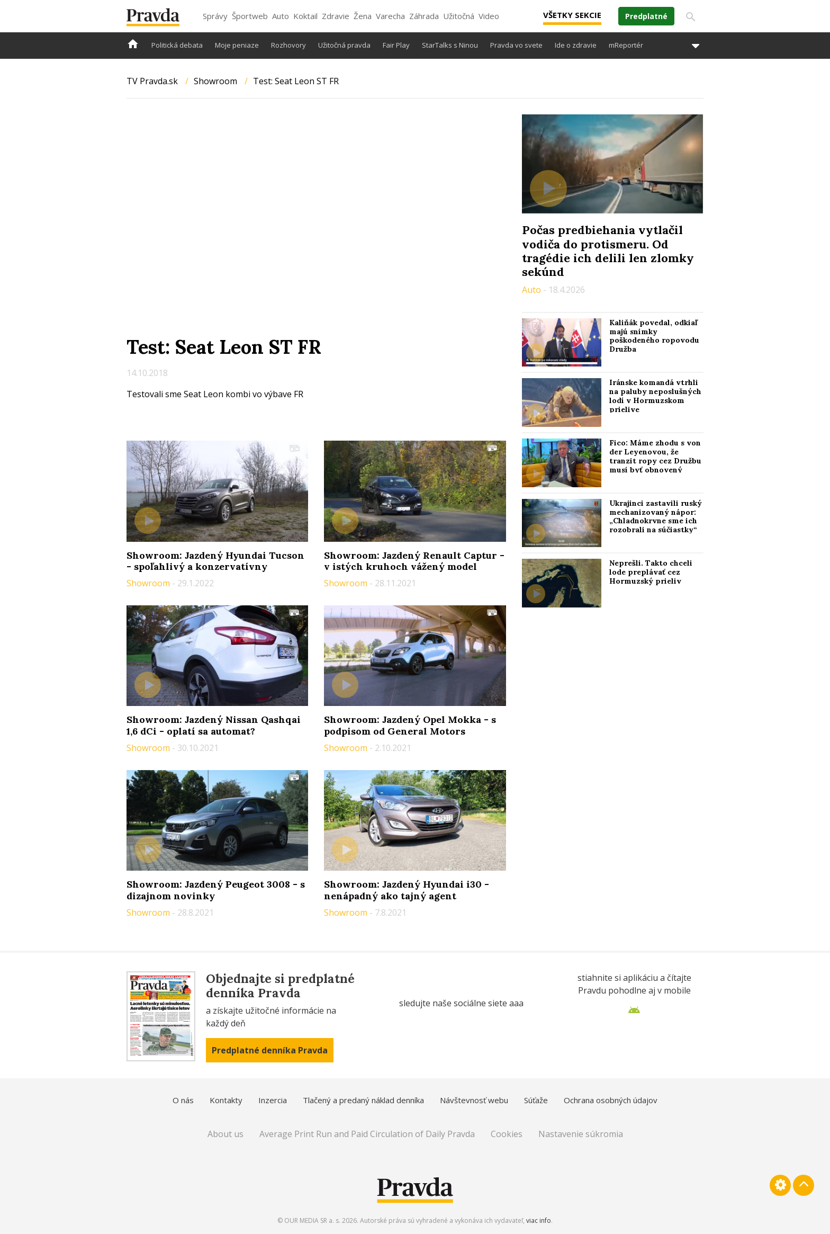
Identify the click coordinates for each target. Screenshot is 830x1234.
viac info (538, 1220)
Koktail (305, 16)
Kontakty (226, 1100)
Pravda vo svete (516, 45)
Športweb (250, 16)
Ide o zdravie (576, 45)
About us (225, 1134)
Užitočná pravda (344, 45)
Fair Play (396, 45)
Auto (280, 16)
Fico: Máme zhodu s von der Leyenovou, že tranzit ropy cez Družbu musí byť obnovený (655, 456)
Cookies (506, 1134)
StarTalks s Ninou (450, 45)
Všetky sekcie (572, 15)
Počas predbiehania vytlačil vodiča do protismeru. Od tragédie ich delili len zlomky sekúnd (608, 250)
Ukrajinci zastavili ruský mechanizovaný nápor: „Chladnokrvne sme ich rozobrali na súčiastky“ (655, 516)
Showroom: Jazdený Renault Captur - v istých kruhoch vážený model (414, 561)
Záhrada (424, 16)
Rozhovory (288, 45)
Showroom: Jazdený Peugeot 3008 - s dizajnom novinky (216, 890)
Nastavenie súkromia (580, 1134)
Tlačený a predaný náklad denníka (363, 1100)
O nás (183, 1100)
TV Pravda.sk (152, 81)
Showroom (215, 81)
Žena (363, 16)
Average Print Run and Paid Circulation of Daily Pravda (367, 1134)
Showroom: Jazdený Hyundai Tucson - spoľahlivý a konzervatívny (215, 561)
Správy (215, 16)
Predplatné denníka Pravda (270, 1050)
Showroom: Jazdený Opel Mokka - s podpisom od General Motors (410, 725)
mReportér (626, 45)
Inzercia (272, 1100)
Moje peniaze (237, 45)
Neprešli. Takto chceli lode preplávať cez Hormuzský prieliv (650, 572)
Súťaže (536, 1100)
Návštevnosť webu (474, 1100)
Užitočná (458, 16)
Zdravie (335, 16)
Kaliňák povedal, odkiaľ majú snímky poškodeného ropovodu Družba (654, 336)
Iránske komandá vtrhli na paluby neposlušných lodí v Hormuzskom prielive (655, 396)
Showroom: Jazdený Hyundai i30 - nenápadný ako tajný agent (406, 890)
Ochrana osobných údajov (610, 1100)
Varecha (390, 16)
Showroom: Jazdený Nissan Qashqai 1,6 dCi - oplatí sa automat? (214, 725)
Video (489, 16)
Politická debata (177, 45)
